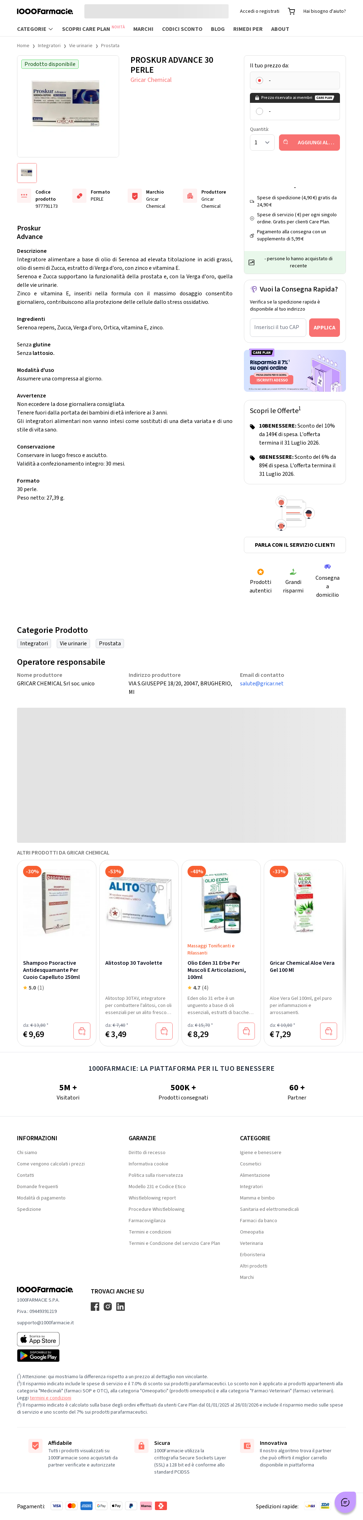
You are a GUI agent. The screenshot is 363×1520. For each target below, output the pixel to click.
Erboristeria (252, 1254)
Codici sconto (182, 29)
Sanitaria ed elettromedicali (269, 1209)
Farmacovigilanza (147, 1220)
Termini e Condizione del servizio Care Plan (174, 1243)
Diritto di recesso (147, 1152)
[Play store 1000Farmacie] (45, 1355)
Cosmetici (250, 1164)
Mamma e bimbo (257, 1198)
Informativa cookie (148, 1164)
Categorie (35, 29)
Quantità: (259, 129)
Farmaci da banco (258, 1220)
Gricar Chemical (151, 80)
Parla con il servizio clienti (295, 545)
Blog (218, 29)
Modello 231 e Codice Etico (157, 1186)
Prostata (110, 45)
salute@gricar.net (262, 683)
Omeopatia (252, 1232)
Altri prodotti (253, 1266)
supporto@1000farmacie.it (45, 1322)
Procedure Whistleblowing (157, 1209)
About (280, 29)
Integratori (49, 45)
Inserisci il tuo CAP (276, 327)
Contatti (25, 1175)
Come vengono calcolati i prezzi (51, 1164)
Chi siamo (27, 1152)
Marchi (143, 29)
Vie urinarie (81, 45)
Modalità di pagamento (41, 1198)
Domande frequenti (37, 1186)
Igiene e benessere (260, 1152)
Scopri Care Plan (93, 28)
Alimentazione (255, 1175)
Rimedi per (248, 29)
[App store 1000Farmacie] (45, 1339)
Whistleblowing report (152, 1198)
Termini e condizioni (150, 1232)
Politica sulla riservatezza (156, 1175)
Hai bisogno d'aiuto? (324, 11)
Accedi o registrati (259, 11)
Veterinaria (251, 1243)
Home (23, 45)
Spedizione (29, 1209)
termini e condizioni (50, 1398)
